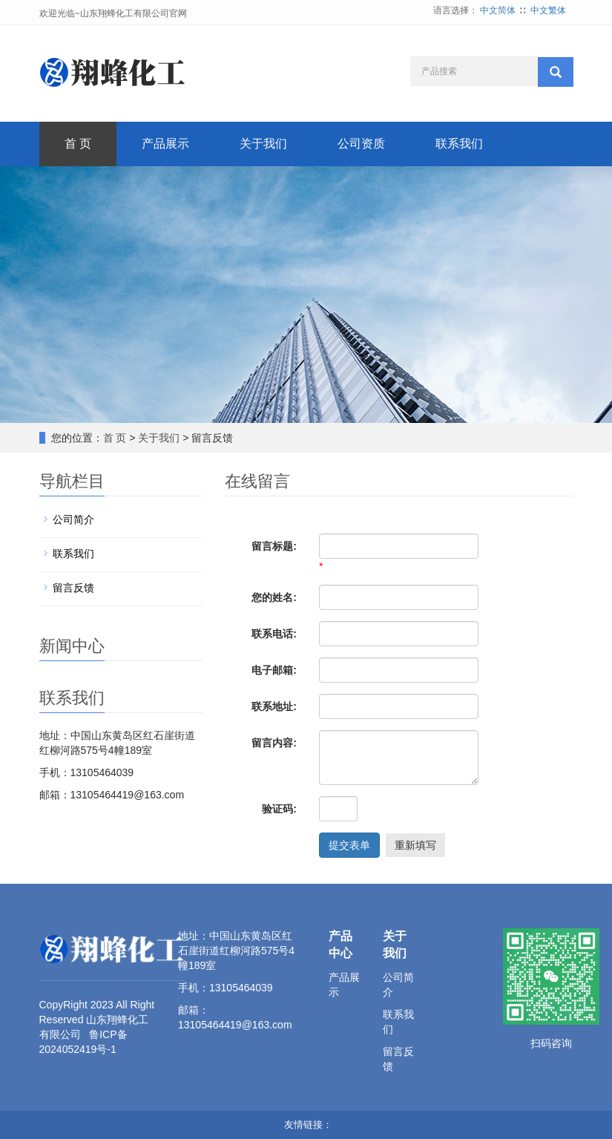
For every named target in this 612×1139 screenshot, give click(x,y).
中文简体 (498, 10)
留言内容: (274, 743)
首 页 (78, 143)
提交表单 (349, 845)
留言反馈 (73, 588)
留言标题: (274, 546)
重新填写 (415, 845)
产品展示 (165, 143)
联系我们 (459, 143)
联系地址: (274, 706)
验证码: (279, 809)
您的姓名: (274, 597)
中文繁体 (548, 10)
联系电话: (274, 634)
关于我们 (263, 143)
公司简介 (73, 519)
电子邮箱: (274, 670)
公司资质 (361, 143)
